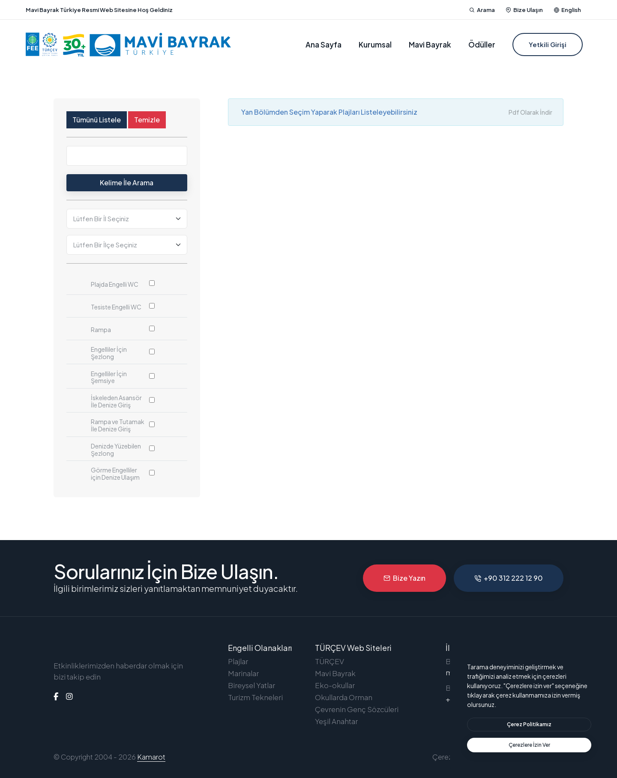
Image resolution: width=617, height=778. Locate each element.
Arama (482, 9)
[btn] (529, 724)
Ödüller (481, 44)
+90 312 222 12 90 (508, 577)
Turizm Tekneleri (255, 697)
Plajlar (238, 661)
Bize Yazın (404, 577)
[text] (529, 745)
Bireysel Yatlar (251, 685)
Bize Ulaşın (524, 9)
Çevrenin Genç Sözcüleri (356, 709)
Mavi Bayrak (430, 44)
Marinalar (243, 673)
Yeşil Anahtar (336, 721)
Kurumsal (375, 44)
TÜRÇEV (329, 661)
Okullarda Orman (343, 697)
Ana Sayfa (323, 44)
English (567, 9)
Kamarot (151, 756)
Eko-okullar (335, 685)
